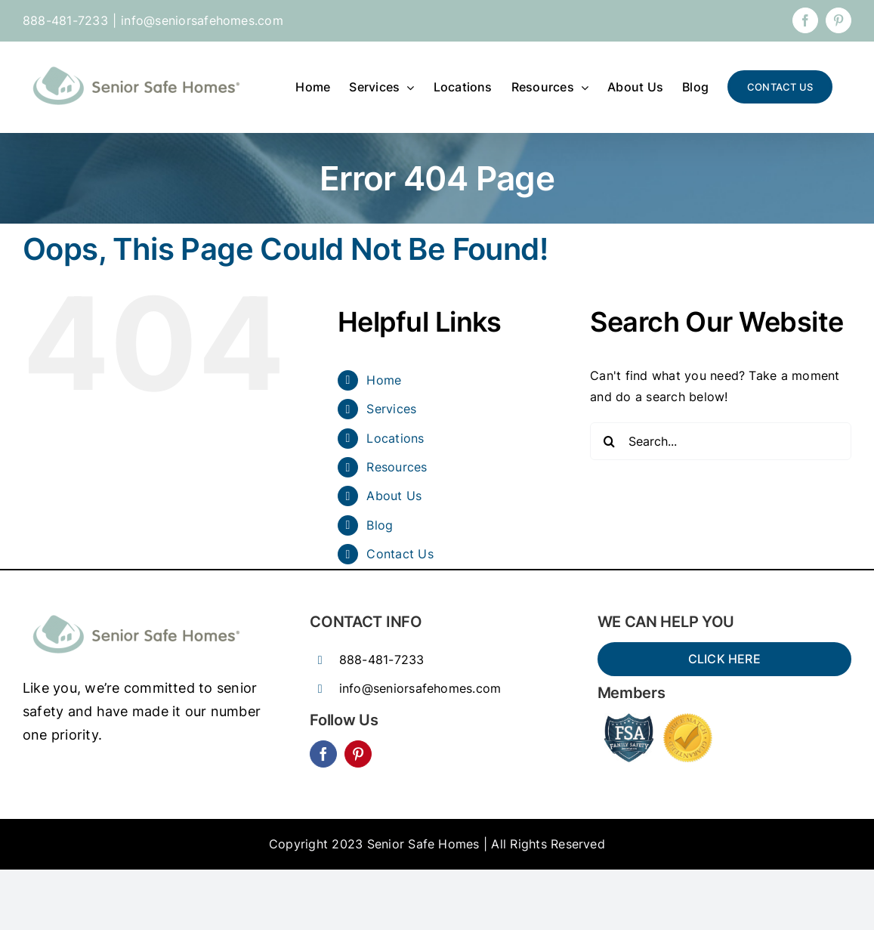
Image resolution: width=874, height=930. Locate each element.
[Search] (609, 441)
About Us (394, 495)
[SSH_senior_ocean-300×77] (136, 611)
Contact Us (399, 553)
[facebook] (323, 754)
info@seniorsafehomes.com (202, 20)
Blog (379, 525)
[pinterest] (358, 754)
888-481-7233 (382, 659)
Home (383, 380)
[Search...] (720, 441)
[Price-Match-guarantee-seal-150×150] (687, 719)
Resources (396, 466)
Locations (395, 438)
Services (391, 408)
